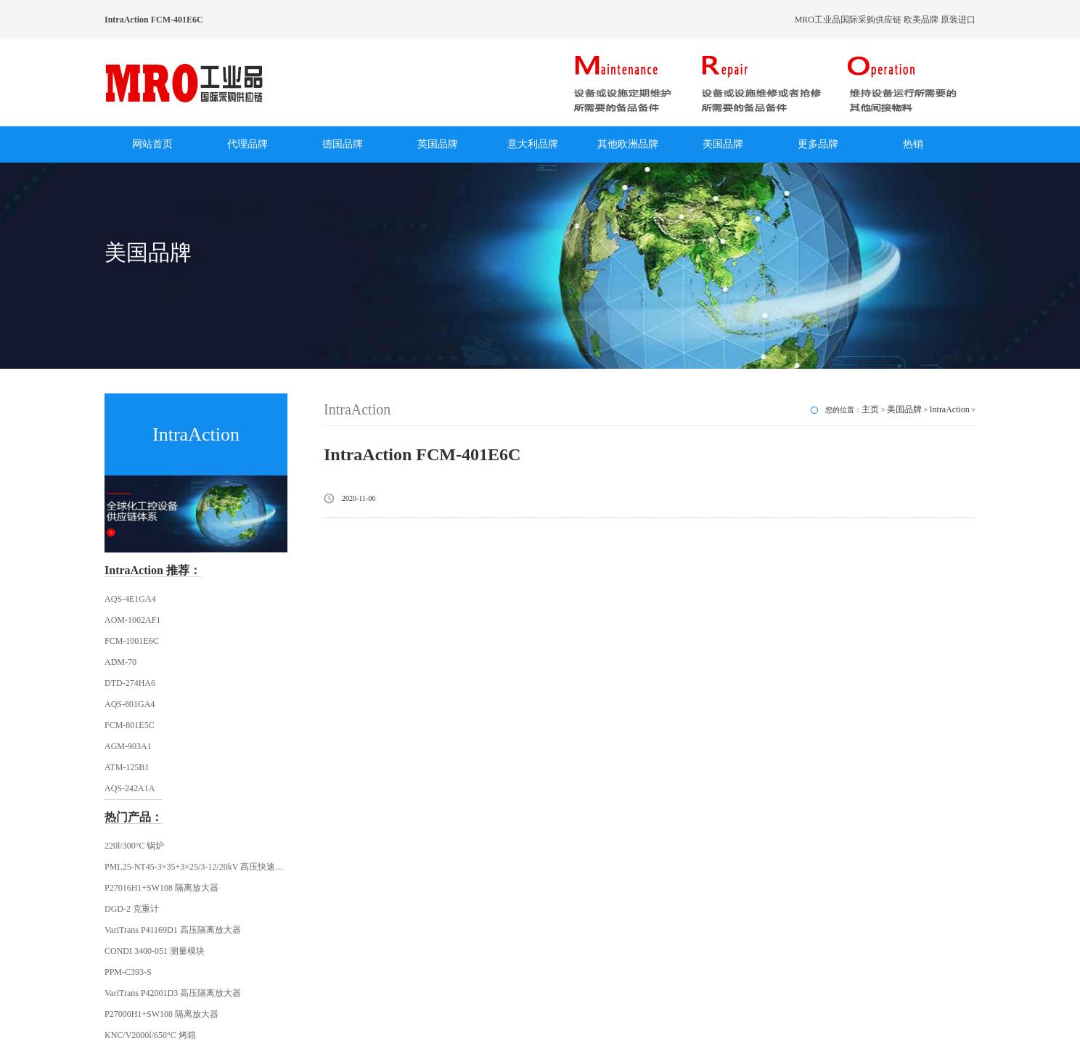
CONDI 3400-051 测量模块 (155, 951)
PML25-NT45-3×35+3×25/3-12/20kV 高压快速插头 (198, 867)
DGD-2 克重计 (132, 909)
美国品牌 (723, 144)
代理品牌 (247, 144)
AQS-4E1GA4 (130, 599)
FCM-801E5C (130, 725)
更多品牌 (818, 144)
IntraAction (950, 409)
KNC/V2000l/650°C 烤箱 (150, 1035)
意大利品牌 (532, 144)
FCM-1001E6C (132, 641)
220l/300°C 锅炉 (134, 846)
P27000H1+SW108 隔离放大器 (161, 1014)
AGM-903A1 (128, 746)
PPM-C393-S (128, 972)
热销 (913, 144)
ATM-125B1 (127, 767)
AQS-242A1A (130, 788)
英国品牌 (437, 144)
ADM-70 (120, 662)
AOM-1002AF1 (132, 620)
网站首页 (152, 144)
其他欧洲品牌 (627, 144)
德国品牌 (342, 144)
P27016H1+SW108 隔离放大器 (161, 888)
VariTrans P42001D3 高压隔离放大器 (173, 993)
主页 (870, 409)
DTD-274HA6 (130, 683)
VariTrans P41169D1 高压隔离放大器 (173, 930)
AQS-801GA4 (130, 704)
